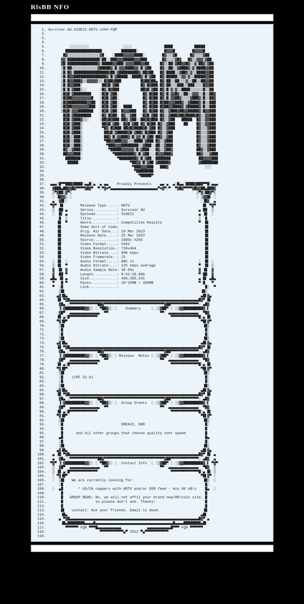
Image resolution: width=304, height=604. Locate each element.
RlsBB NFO (50, 6)
